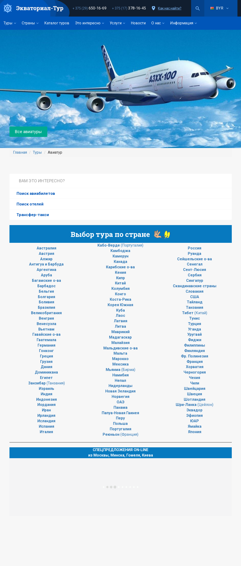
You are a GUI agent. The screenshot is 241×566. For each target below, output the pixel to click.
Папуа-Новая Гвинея (120, 413)
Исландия (46, 421)
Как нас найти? (169, 8)
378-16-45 (129, 8)
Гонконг (46, 350)
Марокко (120, 359)
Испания (46, 426)
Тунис (194, 318)
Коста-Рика (120, 299)
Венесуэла (46, 324)
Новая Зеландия (120, 391)
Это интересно (89, 23)
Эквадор (194, 410)
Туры (10, 23)
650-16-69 (89, 8)
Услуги (117, 23)
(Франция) (129, 434)
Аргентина (46, 269)
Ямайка (195, 426)
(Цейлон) (205, 404)
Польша (120, 423)
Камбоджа (120, 250)
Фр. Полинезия (194, 356)
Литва (120, 326)
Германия (46, 345)
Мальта (120, 353)
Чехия (194, 377)
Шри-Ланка (186, 404)
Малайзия (120, 342)
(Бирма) (128, 369)
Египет (46, 377)
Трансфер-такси (33, 214)
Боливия (46, 302)
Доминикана (46, 372)
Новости (138, 23)
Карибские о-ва (120, 267)
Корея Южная (120, 305)
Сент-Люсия (194, 269)
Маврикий (120, 332)
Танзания (194, 307)
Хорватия (194, 367)
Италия (46, 432)
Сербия (195, 275)
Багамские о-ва (46, 280)
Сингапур (194, 280)
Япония (194, 432)
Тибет (188, 313)
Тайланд (194, 302)
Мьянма (113, 369)
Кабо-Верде (109, 245)
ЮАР (194, 421)
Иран (46, 410)
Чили (194, 383)
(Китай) (200, 313)
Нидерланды (120, 385)
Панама (120, 407)
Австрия (46, 253)
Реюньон (111, 434)
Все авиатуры (28, 131)
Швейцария (194, 388)
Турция (194, 324)
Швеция (194, 394)
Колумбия (120, 288)
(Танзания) (56, 383)
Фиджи (194, 340)
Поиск (197, 8)
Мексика (120, 364)
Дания (46, 367)
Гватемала (46, 340)
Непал (120, 380)
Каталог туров (56, 23)
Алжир (46, 259)
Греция (46, 356)
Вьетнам (46, 329)
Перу (120, 418)
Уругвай (194, 334)
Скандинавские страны (194, 286)
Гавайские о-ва (46, 334)
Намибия (120, 375)
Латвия (120, 321)
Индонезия (46, 399)
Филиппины (194, 345)
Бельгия (46, 291)
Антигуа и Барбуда (46, 264)
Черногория (195, 372)
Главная (20, 152)
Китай (120, 283)
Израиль (46, 388)
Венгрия (46, 318)
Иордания (46, 404)
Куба (120, 310)
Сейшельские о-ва (194, 259)
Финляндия (194, 350)
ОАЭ (120, 402)
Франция (195, 361)
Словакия (194, 291)
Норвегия (120, 396)
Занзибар (37, 383)
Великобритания (46, 313)
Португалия (120, 429)
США (194, 297)
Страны (30, 23)
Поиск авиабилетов (36, 193)
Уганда (194, 329)
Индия (46, 394)
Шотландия (194, 399)
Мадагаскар (120, 337)
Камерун (120, 256)
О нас (157, 23)
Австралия (46, 248)
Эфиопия (194, 415)
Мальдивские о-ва (120, 348)
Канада (120, 261)
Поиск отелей (30, 204)
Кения (120, 272)
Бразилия (46, 307)
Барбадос (46, 286)
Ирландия (46, 415)
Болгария (46, 297)
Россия (194, 248)
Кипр (120, 278)
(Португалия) (132, 245)
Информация (183, 23)
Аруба (46, 275)
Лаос (120, 315)
